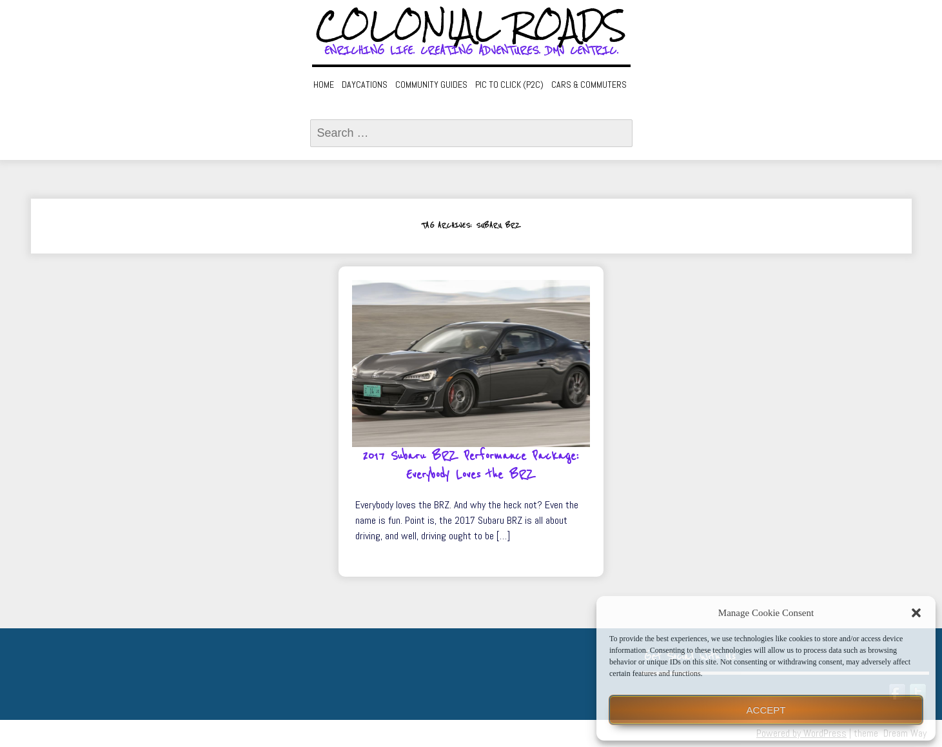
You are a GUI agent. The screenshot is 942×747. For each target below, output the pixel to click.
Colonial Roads (471, 26)
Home (323, 84)
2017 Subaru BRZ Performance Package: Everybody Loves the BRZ (470, 465)
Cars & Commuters (589, 84)
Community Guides (431, 84)
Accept (766, 709)
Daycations (365, 84)
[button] (916, 612)
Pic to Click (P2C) (509, 84)
